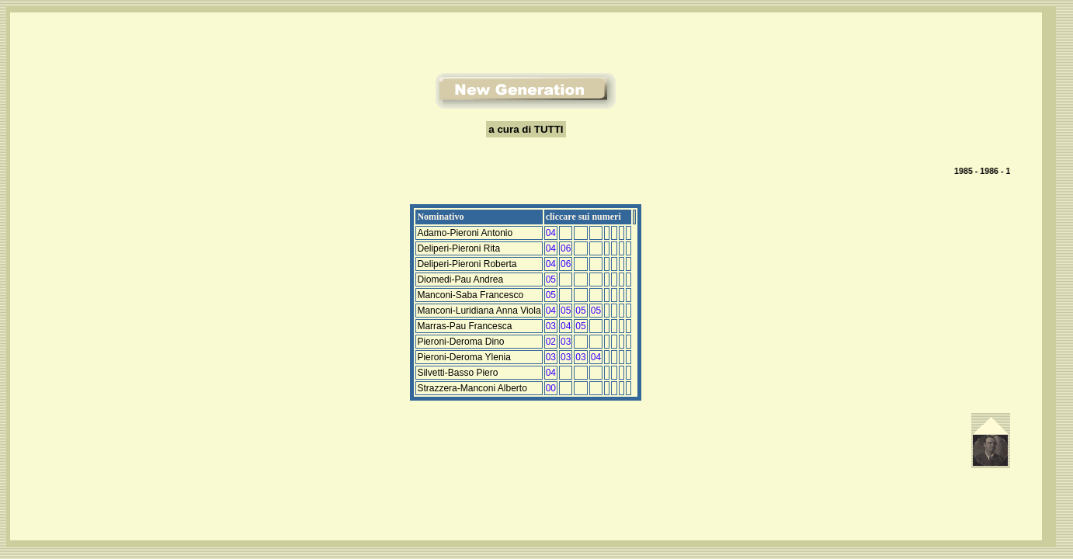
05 (551, 279)
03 (551, 326)
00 (551, 388)
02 (551, 341)
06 (566, 248)
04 (551, 232)
